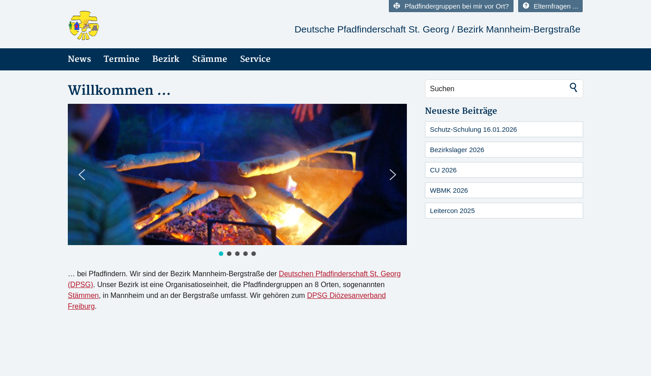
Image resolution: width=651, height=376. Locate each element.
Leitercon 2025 (452, 210)
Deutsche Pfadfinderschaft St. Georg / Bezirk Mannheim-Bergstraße (437, 29)
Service (255, 59)
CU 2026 (443, 170)
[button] (82, 174)
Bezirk (165, 59)
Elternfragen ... (550, 6)
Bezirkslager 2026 (457, 149)
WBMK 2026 (449, 190)
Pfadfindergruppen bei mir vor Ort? (451, 6)
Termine (122, 59)
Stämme (209, 59)
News (79, 59)
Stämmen (83, 295)
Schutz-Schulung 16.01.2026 (473, 129)
